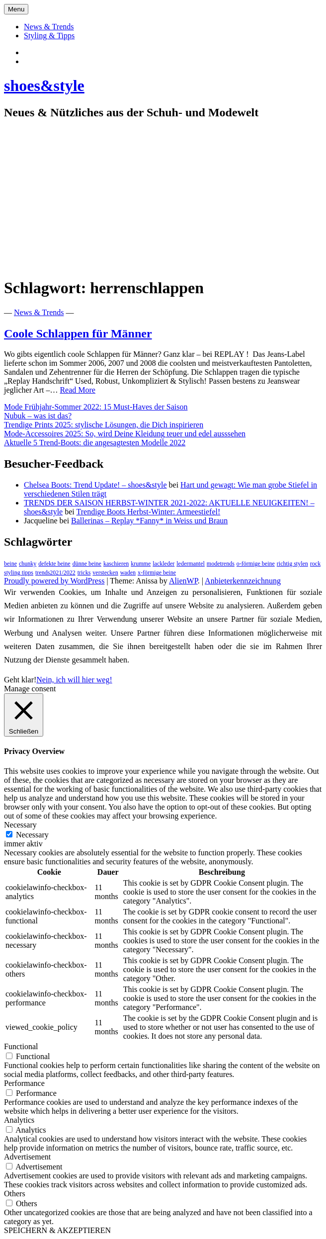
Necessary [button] (20, 825)
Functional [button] (21, 1046)
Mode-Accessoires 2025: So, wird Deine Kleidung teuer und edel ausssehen (124, 433)
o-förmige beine (256, 563)
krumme (141, 563)
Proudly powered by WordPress (54, 581)
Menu (16, 9)
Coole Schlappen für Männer (78, 333)
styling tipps (18, 572)
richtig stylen (292, 563)
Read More (77, 390)
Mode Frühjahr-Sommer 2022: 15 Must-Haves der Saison (95, 407)
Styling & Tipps (49, 35)
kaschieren (116, 563)
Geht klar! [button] (20, 679)
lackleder (163, 563)
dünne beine (87, 563)
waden (128, 572)
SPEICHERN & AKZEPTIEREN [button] (57, 1230)
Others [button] (14, 1193)
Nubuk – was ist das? (38, 416)
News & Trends (49, 26)
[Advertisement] (163, 198)
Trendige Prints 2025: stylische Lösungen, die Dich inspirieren (103, 424)
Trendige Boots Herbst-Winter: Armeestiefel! (148, 511)
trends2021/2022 (55, 572)
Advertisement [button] (27, 1157)
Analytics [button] (19, 1120)
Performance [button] (24, 1083)
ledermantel (190, 563)
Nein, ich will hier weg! (74, 679)
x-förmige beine (157, 572)
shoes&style (44, 85)
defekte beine (54, 563)
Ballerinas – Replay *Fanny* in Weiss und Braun (149, 520)
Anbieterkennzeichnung (243, 581)
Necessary (32, 834)
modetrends (221, 563)
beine (10, 563)
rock (315, 563)
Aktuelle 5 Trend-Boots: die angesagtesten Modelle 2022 (94, 442)
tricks (84, 572)
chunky (27, 563)
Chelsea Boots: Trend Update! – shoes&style (95, 485)
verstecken (105, 572)
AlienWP (183, 581)
